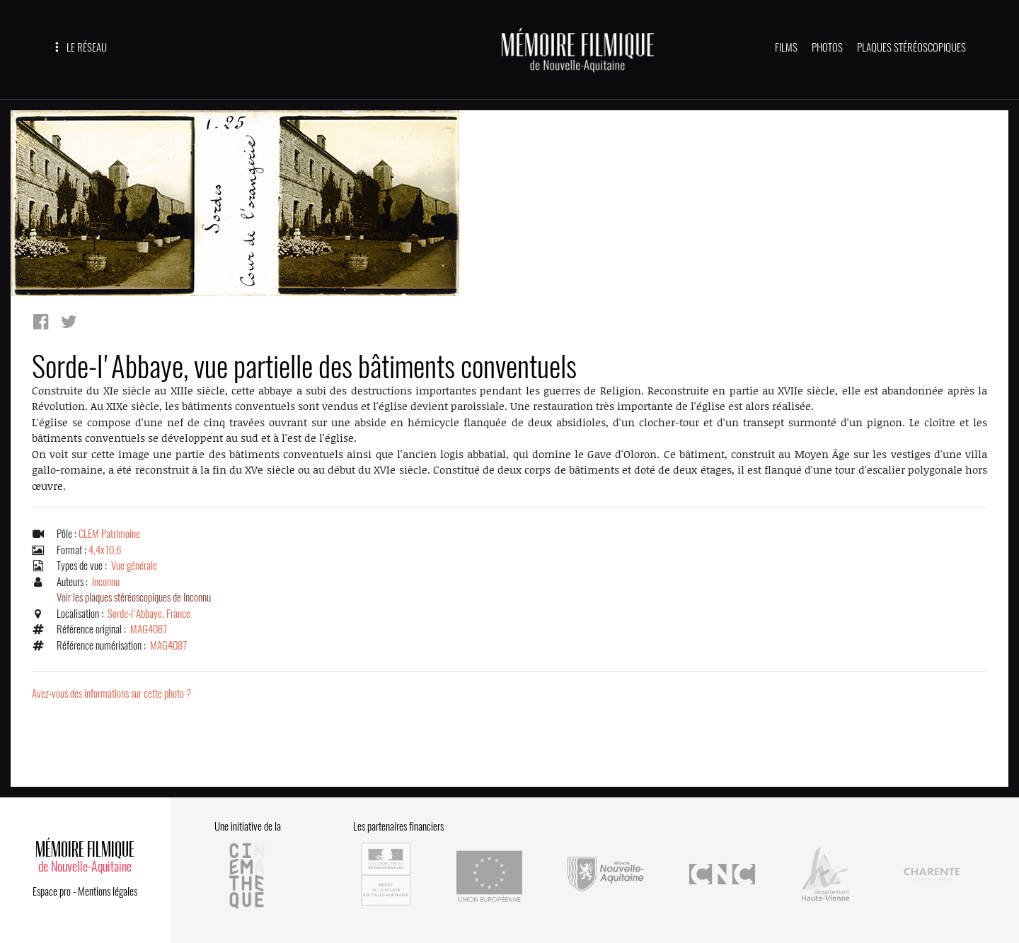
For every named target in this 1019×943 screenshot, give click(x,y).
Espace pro (52, 891)
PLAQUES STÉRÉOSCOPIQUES (911, 47)
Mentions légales (107, 891)
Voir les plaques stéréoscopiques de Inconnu (134, 597)
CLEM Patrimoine (109, 534)
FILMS (786, 47)
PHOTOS (827, 47)
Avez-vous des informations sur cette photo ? (111, 693)
